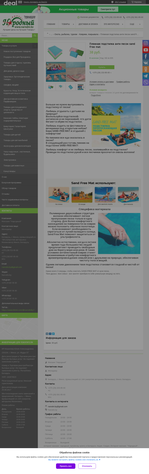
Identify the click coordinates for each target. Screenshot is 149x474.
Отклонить (87, 466)
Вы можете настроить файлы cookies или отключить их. (73, 460)
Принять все (66, 466)
